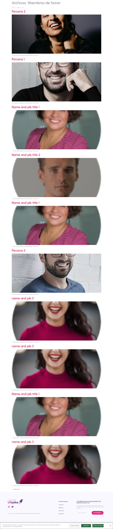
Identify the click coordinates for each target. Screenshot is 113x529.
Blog (79, 7)
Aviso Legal (19, 513)
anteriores (16, 489)
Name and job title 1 (25, 107)
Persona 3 (18, 250)
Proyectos (38, 7)
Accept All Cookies (98, 526)
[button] (97, 7)
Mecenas (60, 7)
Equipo (29, 7)
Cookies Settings (74, 526)
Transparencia (49, 7)
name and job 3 (23, 298)
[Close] (110, 526)
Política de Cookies (36, 513)
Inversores (70, 7)
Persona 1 (18, 59)
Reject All (86, 526)
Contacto (61, 504)
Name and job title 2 (26, 155)
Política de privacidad (26, 513)
